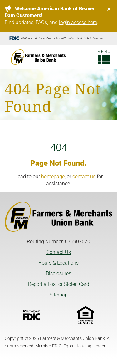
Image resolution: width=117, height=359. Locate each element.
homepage (53, 177)
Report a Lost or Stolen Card (58, 284)
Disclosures (58, 273)
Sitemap (59, 295)
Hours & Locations (58, 263)
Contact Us (58, 252)
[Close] (108, 9)
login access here (78, 22)
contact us (83, 177)
